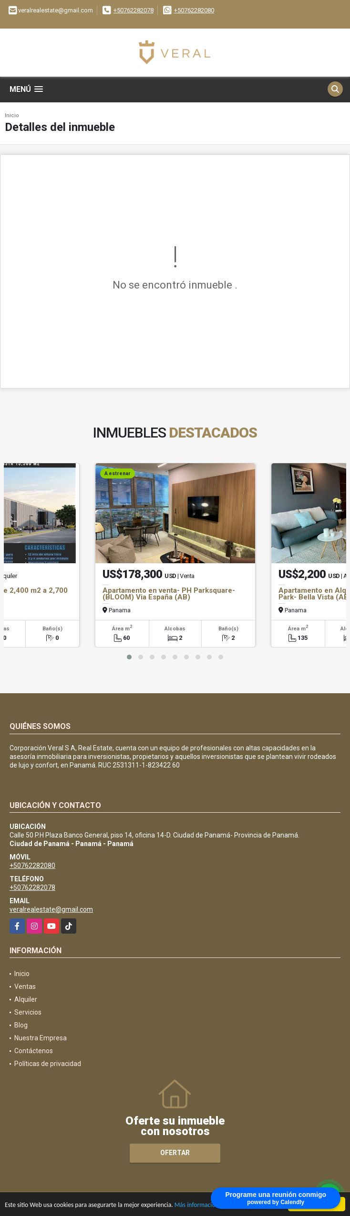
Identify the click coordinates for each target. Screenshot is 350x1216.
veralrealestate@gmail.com (51, 909)
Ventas (25, 986)
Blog (21, 1025)
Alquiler (25, 999)
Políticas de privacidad (47, 1063)
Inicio (12, 115)
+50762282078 (133, 10)
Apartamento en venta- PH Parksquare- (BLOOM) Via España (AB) (169, 593)
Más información (197, 1206)
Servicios (27, 1012)
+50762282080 (194, 10)
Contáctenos (33, 1051)
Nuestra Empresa (40, 1038)
